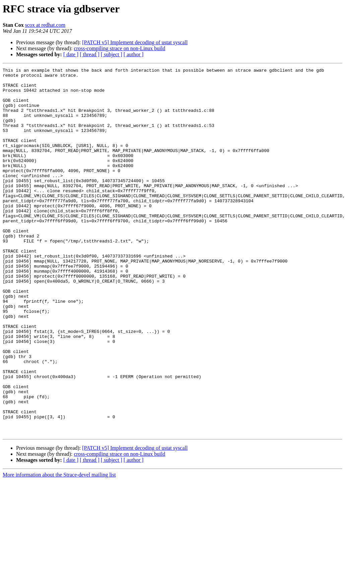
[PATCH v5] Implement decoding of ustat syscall (135, 42)
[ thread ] (89, 54)
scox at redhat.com (45, 25)
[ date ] (70, 54)
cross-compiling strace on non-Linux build (119, 48)
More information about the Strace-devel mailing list (59, 548)
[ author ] (134, 54)
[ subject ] (111, 54)
